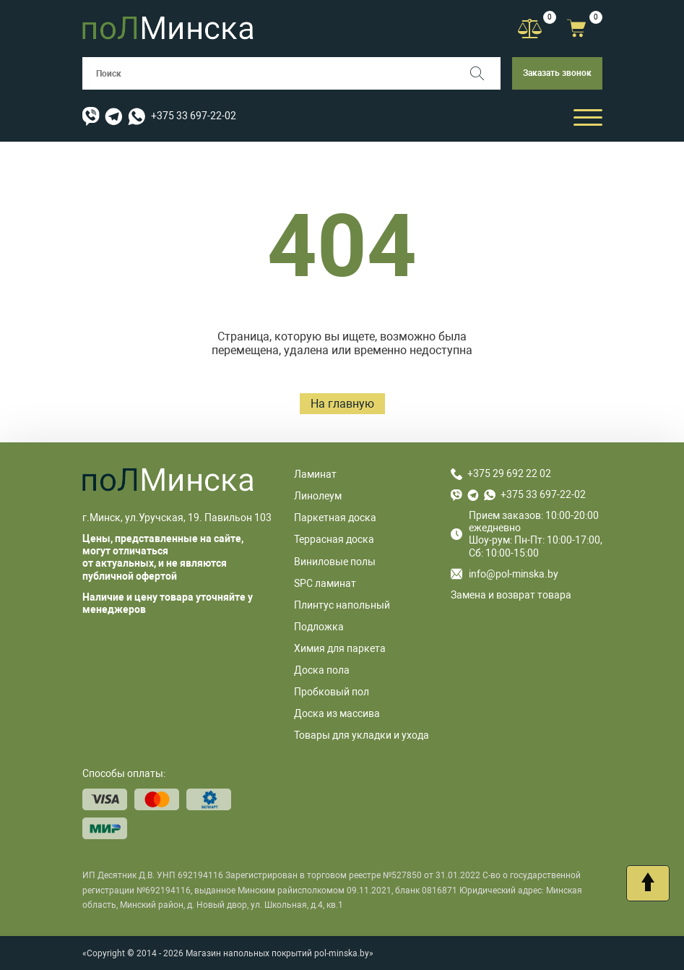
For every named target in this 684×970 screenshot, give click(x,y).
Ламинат (315, 474)
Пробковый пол (331, 692)
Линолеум (318, 496)
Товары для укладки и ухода (361, 735)
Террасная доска (334, 539)
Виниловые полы (335, 561)
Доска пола (322, 670)
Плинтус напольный (342, 605)
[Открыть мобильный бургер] (587, 117)
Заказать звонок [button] (557, 73)
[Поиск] (484, 73)
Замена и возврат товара (511, 595)
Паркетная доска (335, 517)
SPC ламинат (325, 583)
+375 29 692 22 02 (509, 473)
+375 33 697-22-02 (193, 115)
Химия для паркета (340, 648)
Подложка (319, 626)
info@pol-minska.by (504, 574)
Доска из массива (337, 713)
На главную (342, 404)
